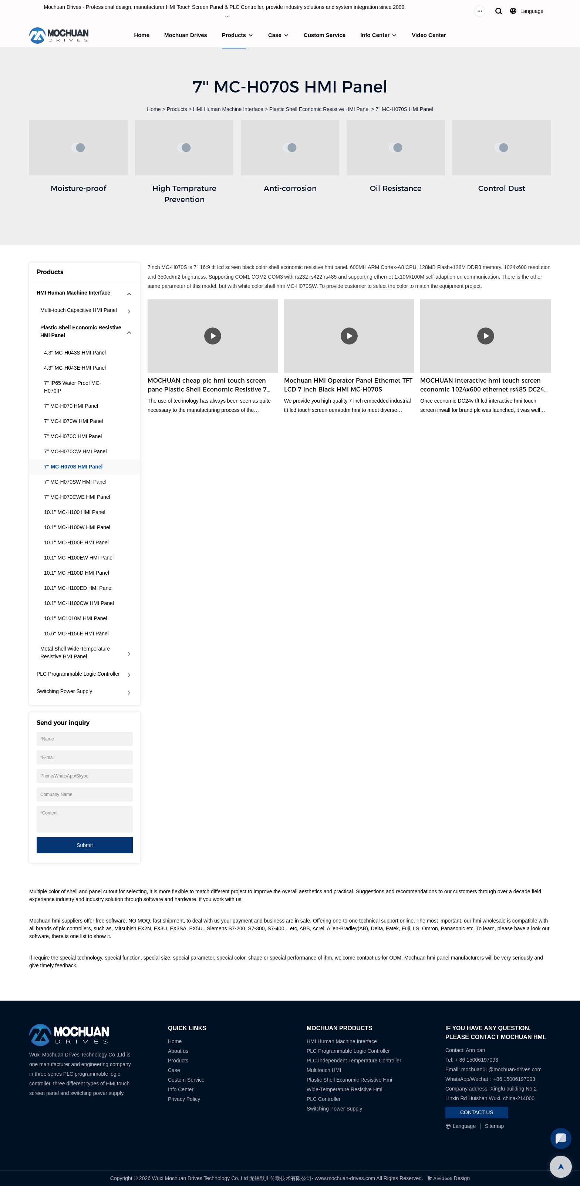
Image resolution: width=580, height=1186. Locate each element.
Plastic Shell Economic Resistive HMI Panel (319, 109)
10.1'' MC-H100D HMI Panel (76, 573)
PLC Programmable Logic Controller (78, 674)
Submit (85, 845)
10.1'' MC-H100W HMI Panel (77, 527)
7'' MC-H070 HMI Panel (71, 406)
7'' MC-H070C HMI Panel (73, 436)
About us (178, 1051)
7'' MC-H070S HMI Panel (404, 109)
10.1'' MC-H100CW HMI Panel (79, 603)
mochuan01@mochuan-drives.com (501, 1069)
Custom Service (324, 35)
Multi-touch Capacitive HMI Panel (78, 310)
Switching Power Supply (64, 691)
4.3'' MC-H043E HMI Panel (75, 368)
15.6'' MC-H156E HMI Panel (76, 633)
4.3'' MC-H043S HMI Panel (75, 353)
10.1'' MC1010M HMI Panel (75, 618)
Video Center (429, 35)
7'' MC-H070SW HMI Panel (75, 482)
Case (274, 35)
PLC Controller (324, 1099)
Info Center (375, 35)
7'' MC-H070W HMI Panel (73, 421)
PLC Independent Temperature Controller (354, 1061)
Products (234, 35)
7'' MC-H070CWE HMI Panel (77, 497)
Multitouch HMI (324, 1070)
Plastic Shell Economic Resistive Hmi (349, 1080)
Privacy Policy (184, 1099)
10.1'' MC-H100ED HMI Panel (78, 588)
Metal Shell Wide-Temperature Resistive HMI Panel (75, 652)
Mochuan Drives (185, 35)
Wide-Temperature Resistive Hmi (345, 1089)
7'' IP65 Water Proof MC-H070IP (72, 387)
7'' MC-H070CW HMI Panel (75, 451)
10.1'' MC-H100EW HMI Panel (79, 558)
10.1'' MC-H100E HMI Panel (76, 542)
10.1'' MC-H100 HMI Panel (74, 512)
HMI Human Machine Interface (228, 109)
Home (141, 35)
